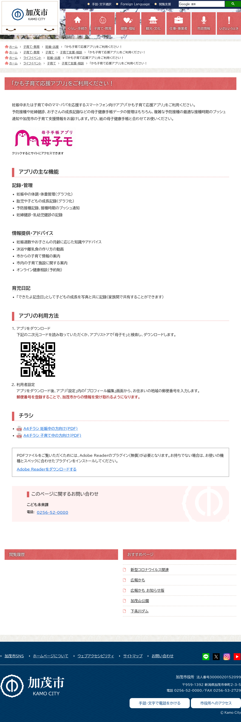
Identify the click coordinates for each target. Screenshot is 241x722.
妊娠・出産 (52, 46)
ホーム (13, 46)
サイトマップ (132, 656)
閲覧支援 (165, 4)
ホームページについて (50, 656)
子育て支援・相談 (71, 52)
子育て (49, 52)
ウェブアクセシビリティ (96, 656)
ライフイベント (32, 57)
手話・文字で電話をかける (160, 703)
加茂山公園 (140, 601)
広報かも (138, 580)
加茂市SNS (14, 656)
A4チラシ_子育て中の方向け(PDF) (52, 435)
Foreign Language (135, 4)
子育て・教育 (31, 46)
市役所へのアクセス (216, 703)
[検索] (201, 4)
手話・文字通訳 (101, 4)
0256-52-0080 (52, 512)
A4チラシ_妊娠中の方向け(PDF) (50, 428)
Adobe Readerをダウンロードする (47, 469)
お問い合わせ (162, 656)
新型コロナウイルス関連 (150, 570)
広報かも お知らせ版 (147, 590)
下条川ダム (140, 611)
